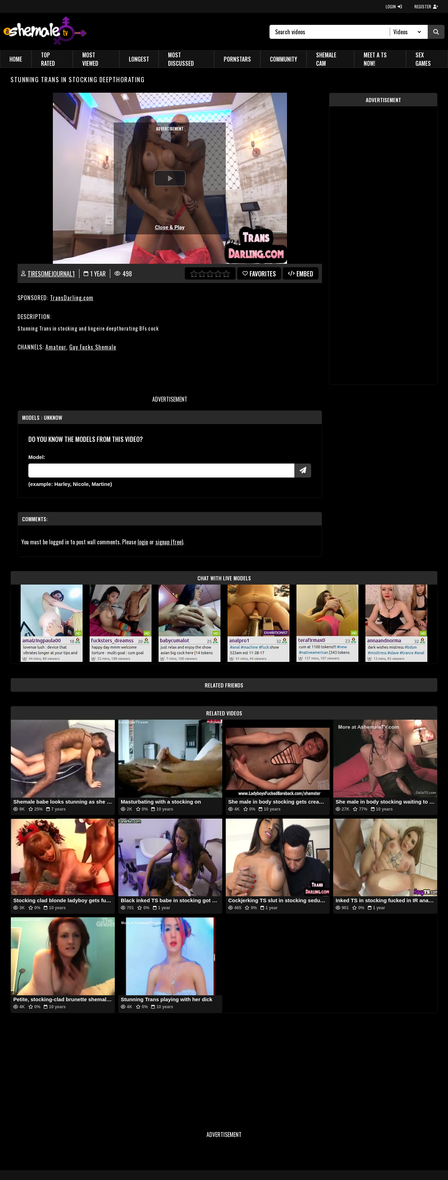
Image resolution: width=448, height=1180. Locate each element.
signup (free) (169, 542)
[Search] (332, 32)
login (143, 542)
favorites (259, 273)
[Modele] (161, 471)
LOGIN (394, 6)
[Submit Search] (436, 32)
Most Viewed (90, 59)
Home (15, 59)
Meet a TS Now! (375, 59)
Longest (139, 59)
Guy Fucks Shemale (92, 347)
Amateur (56, 347)
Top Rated (48, 59)
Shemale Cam (326, 59)
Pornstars (237, 59)
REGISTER (426, 6)
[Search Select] (406, 31)
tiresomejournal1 (51, 273)
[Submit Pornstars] (302, 471)
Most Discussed (181, 59)
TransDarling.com (71, 298)
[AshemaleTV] (45, 31)
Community (283, 59)
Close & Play (170, 227)
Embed (300, 273)
